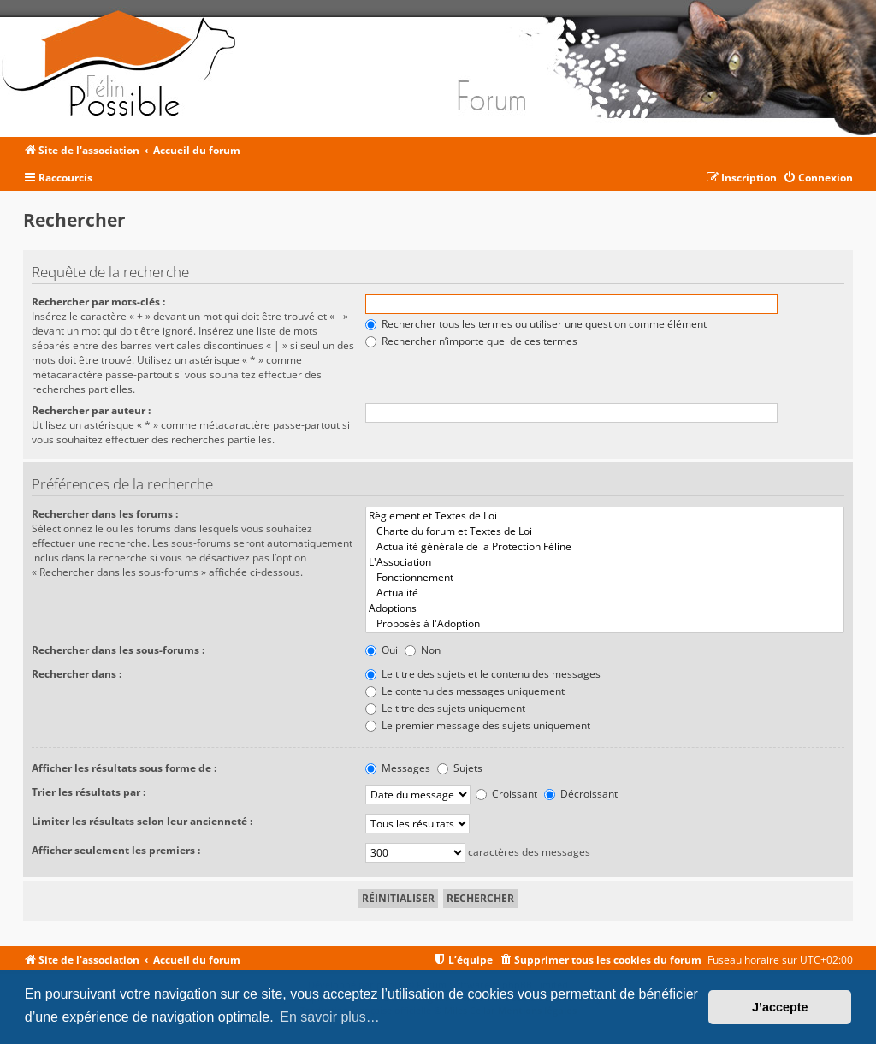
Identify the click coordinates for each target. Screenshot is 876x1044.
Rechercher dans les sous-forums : (118, 650)
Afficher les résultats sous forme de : (124, 768)
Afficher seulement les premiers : (116, 850)
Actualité (605, 593)
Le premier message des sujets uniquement (477, 725)
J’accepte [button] (780, 1007)
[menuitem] (818, 178)
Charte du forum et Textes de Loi (605, 531)
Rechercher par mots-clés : (98, 301)
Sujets (459, 768)
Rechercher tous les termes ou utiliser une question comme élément (536, 324)
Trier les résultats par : (88, 792)
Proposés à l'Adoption (605, 624)
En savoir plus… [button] (330, 1017)
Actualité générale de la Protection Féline (605, 547)
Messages (397, 768)
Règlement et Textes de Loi (605, 516)
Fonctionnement (605, 577)
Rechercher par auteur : (91, 410)
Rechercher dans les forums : (105, 514)
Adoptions (605, 608)
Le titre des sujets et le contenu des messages (483, 674)
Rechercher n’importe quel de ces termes (471, 341)
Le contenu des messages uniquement (465, 691)
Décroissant (581, 793)
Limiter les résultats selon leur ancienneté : (142, 821)
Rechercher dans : (76, 674)
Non (423, 650)
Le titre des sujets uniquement (445, 708)
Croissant (506, 793)
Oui (381, 650)
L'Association (605, 562)
